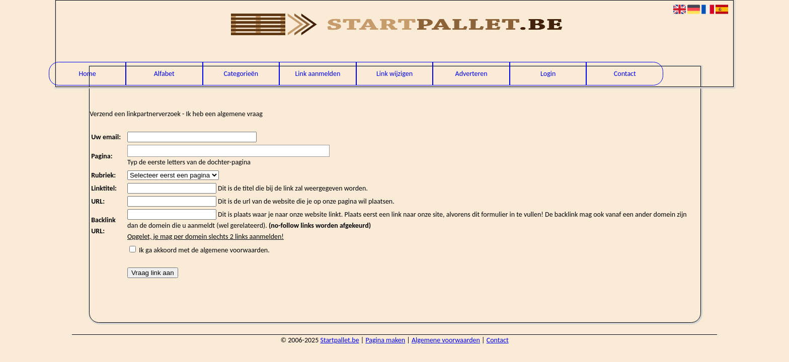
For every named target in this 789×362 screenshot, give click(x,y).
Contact (625, 73)
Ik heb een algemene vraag (224, 114)
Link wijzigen (394, 73)
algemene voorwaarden (234, 250)
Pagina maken (385, 340)
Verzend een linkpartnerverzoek (135, 114)
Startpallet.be (339, 340)
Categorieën (240, 73)
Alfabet (164, 73)
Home (87, 73)
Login (548, 73)
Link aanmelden (317, 73)
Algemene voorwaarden (446, 340)
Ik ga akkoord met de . (204, 250)
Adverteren (471, 73)
